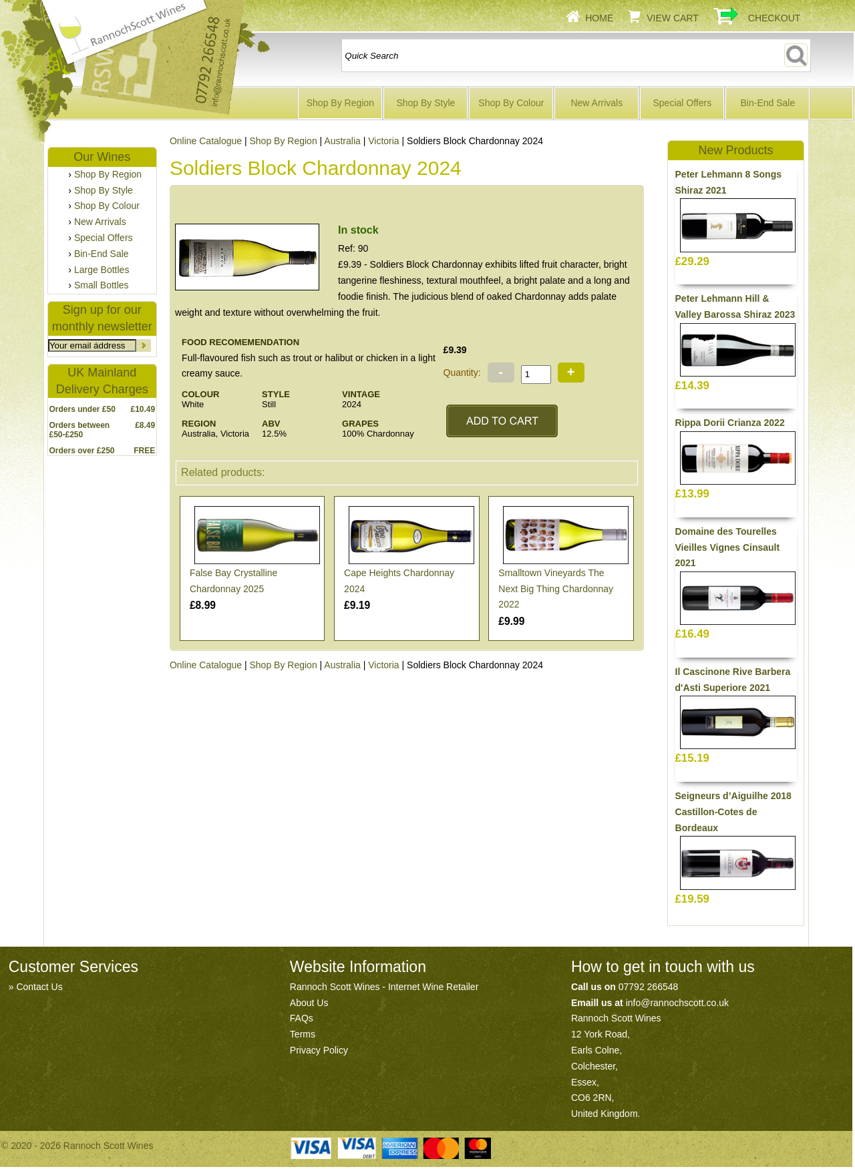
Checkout (774, 18)
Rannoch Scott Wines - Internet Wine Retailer (384, 986)
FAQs (301, 1018)
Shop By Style (425, 102)
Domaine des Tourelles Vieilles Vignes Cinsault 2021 (727, 547)
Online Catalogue (206, 665)
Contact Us (39, 986)
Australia (342, 141)
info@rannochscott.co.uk (677, 1002)
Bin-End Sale (767, 102)
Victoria (383, 141)
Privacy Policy (319, 1050)
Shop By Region (340, 102)
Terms (302, 1034)
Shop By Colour (511, 102)
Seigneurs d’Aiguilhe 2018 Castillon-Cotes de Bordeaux (733, 811)
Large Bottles (102, 269)
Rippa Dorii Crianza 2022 (730, 422)
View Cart (673, 18)
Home (599, 18)
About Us (309, 1002)
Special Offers (682, 102)
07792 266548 (649, 986)
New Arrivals (596, 102)
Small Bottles (101, 285)
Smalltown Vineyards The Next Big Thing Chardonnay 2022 (555, 588)
